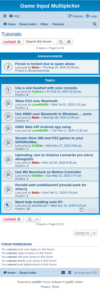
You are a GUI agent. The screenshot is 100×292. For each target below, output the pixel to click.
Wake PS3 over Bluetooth (36, 101)
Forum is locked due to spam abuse (45, 64)
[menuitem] (14, 16)
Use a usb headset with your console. (46, 88)
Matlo (35, 67)
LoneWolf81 (40, 104)
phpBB (36, 282)
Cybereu (37, 91)
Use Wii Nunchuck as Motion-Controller (48, 172)
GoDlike (37, 145)
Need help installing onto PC (39, 202)
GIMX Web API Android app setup (43, 127)
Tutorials (11, 34)
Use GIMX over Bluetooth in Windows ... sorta (53, 114)
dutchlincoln (39, 205)
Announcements (39, 70)
